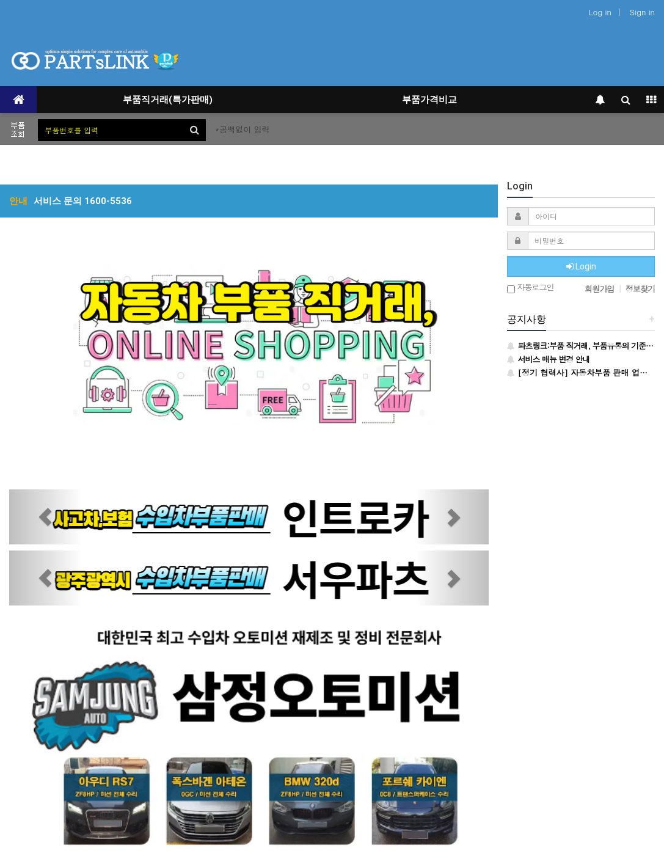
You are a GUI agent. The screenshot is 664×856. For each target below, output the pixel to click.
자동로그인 (530, 288)
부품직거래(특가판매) (168, 99)
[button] (45, 516)
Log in (600, 12)
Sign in (642, 12)
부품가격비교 (429, 99)
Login (581, 266)
